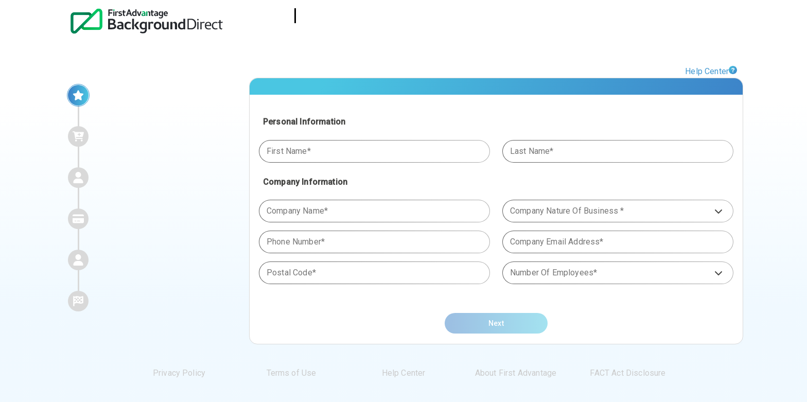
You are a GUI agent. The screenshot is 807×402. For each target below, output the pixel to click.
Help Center (707, 71)
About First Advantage (515, 373)
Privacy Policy (179, 373)
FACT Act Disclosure (627, 373)
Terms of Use (292, 373)
